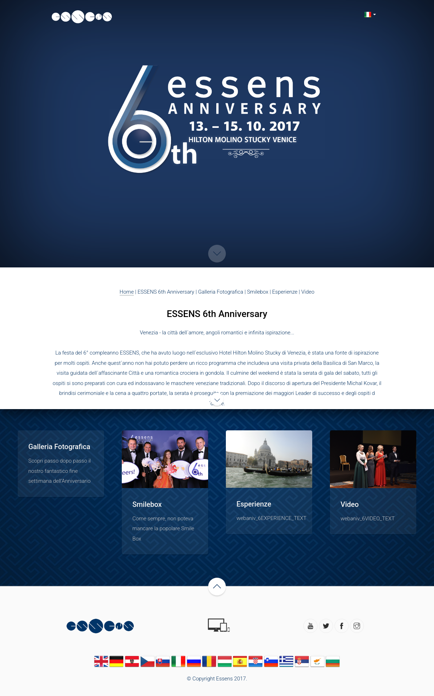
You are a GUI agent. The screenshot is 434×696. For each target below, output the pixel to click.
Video (307, 292)
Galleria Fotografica (220, 292)
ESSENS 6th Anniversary (166, 292)
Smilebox (258, 292)
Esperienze (285, 292)
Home (127, 292)
